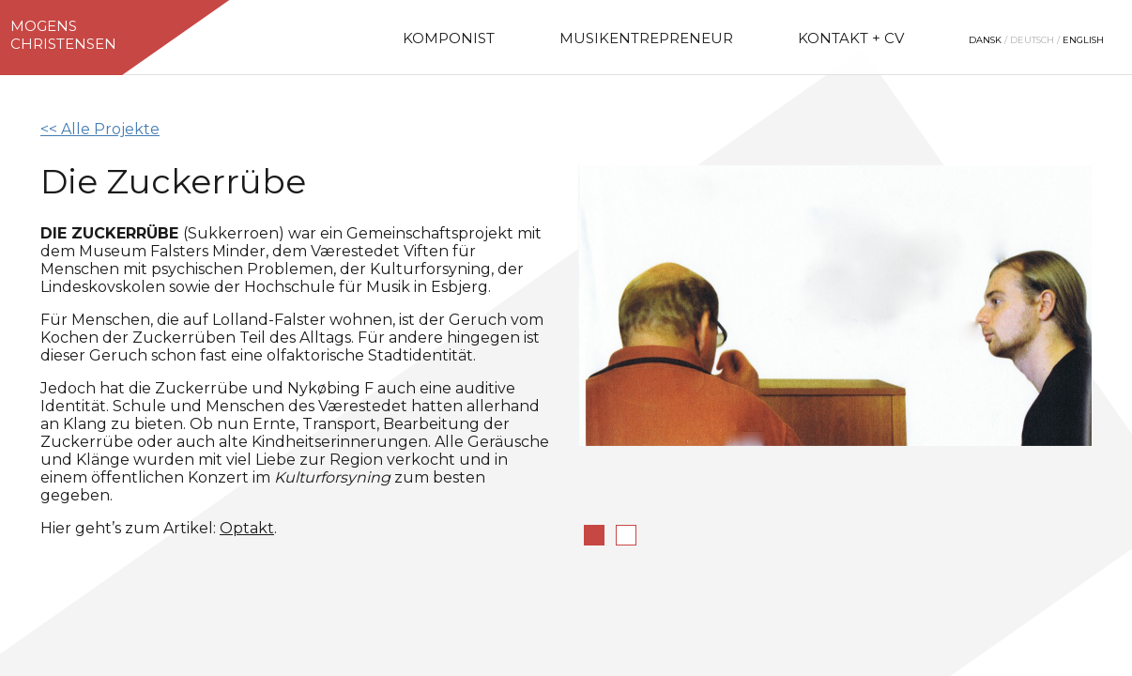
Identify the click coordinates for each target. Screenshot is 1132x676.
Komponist (449, 38)
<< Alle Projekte (100, 129)
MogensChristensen (63, 35)
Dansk (985, 40)
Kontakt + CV (851, 38)
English (1083, 40)
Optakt (247, 528)
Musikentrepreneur (646, 38)
